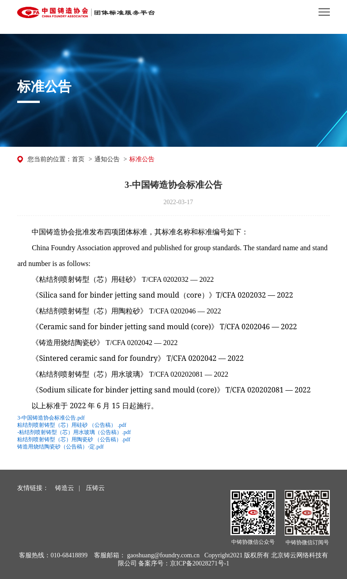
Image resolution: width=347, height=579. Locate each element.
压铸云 (95, 488)
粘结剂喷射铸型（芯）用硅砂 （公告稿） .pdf (71, 425)
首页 (78, 159)
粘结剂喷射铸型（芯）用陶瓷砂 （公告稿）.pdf (73, 439)
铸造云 (64, 488)
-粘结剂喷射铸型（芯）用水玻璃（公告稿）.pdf (74, 432)
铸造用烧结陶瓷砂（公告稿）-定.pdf (60, 447)
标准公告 (142, 159)
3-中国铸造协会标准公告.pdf (50, 418)
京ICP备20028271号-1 (199, 563)
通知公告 (107, 159)
